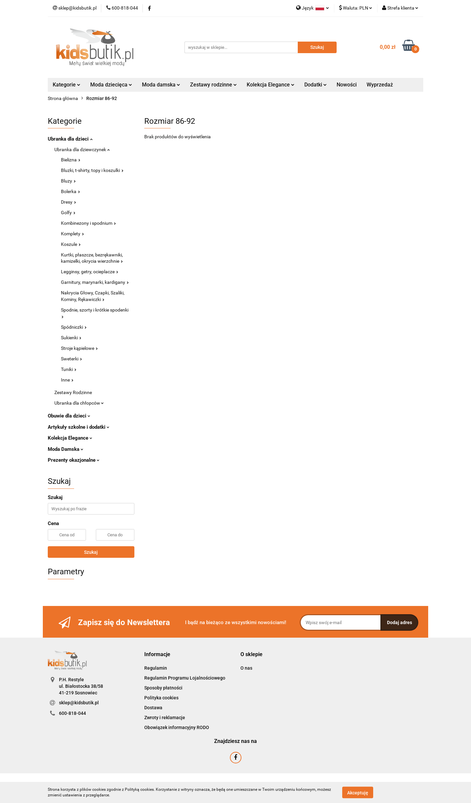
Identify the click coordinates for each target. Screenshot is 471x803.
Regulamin (155, 668)
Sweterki (71, 358)
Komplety (72, 233)
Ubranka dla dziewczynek (82, 149)
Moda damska (161, 85)
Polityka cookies (161, 697)
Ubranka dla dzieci (70, 139)
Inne (67, 380)
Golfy (68, 212)
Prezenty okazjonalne (73, 460)
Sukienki (71, 337)
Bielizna (70, 159)
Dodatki (315, 85)
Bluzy (68, 181)
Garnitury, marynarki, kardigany (95, 282)
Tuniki (68, 369)
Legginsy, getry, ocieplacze (89, 271)
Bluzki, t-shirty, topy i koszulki (92, 170)
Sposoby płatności (163, 687)
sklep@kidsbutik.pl (79, 702)
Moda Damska (65, 449)
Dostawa (153, 707)
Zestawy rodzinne (213, 85)
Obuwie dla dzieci (69, 416)
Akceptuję (357, 792)
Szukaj (91, 552)
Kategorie (66, 85)
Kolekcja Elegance (270, 85)
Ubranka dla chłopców (79, 403)
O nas (246, 668)
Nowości (347, 85)
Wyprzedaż (380, 85)
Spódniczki (74, 327)
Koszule (71, 244)
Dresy (68, 202)
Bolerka (70, 191)
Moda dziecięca (111, 85)
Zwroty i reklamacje (164, 717)
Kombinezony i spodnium (88, 223)
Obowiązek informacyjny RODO (176, 727)
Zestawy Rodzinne (73, 392)
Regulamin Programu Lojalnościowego (184, 678)
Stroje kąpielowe (79, 348)
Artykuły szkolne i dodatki (78, 427)
